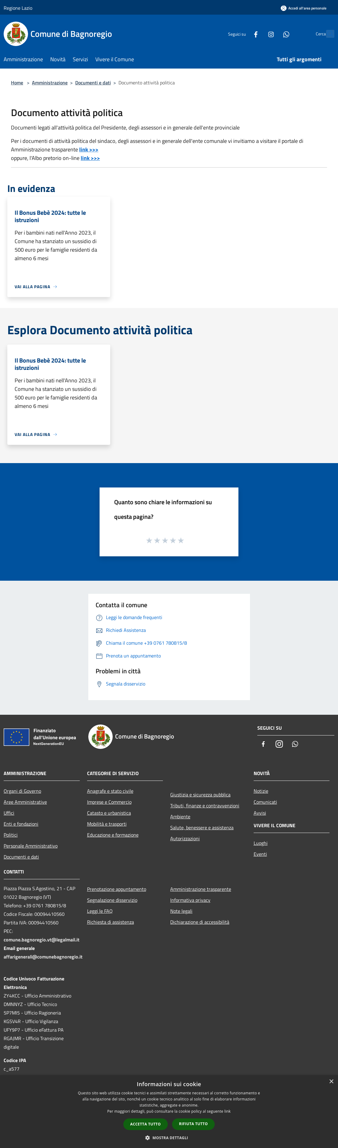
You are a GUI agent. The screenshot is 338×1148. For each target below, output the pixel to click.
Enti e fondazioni (21, 823)
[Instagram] (258, 34)
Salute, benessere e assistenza (202, 827)
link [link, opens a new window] (227, 1111)
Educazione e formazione (113, 834)
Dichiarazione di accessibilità (199, 922)
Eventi (260, 854)
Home (17, 82)
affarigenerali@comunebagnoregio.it (43, 956)
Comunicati (265, 802)
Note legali (181, 911)
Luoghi (261, 843)
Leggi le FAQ (100, 911)
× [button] (331, 1081)
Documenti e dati (93, 82)
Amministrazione (50, 82)
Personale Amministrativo (31, 845)
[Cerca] (327, 34)
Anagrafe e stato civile (110, 791)
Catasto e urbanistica (109, 813)
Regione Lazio (18, 8)
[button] (169, 1138)
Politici (11, 834)
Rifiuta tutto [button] (193, 1123)
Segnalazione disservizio (112, 900)
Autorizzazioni (185, 838)
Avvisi (260, 813)
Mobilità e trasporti (107, 823)
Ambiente (180, 816)
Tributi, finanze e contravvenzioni (204, 805)
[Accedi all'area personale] (303, 8)
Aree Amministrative (25, 802)
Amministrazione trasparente (200, 889)
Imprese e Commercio (109, 802)
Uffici (9, 813)
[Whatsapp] (273, 34)
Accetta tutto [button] (145, 1124)
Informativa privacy (190, 900)
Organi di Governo (22, 791)
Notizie (261, 791)
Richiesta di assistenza (110, 922)
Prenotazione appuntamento (116, 889)
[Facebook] (242, 34)
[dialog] (169, 1111)
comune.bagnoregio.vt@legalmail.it (41, 939)
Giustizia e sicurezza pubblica (200, 794)
